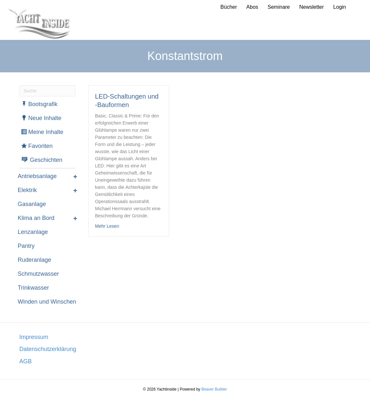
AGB (25, 361)
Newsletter (311, 7)
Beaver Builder (214, 389)
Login (339, 7)
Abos (252, 7)
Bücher (229, 7)
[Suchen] (47, 90)
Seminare (279, 7)
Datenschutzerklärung (47, 349)
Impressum (33, 337)
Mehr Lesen (107, 226)
